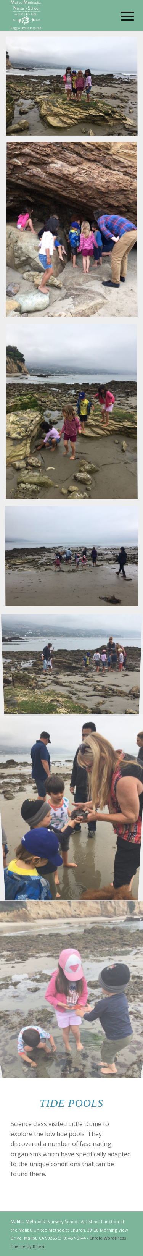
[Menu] (121, 16)
